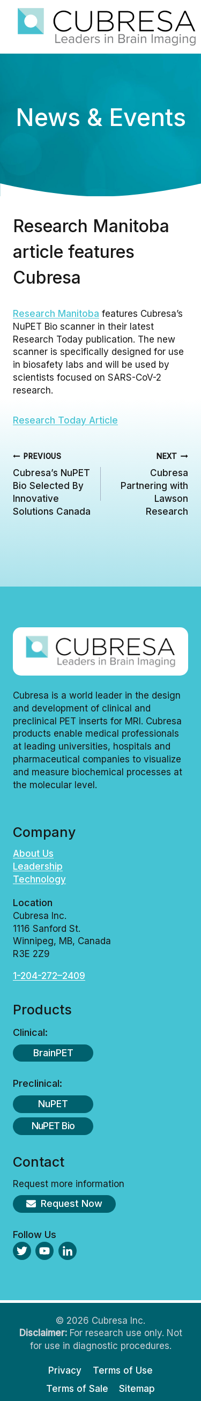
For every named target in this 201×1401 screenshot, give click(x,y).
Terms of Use (123, 1370)
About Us (33, 853)
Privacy (64, 1370)
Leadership (38, 866)
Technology (39, 879)
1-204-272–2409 (49, 975)
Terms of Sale (77, 1388)
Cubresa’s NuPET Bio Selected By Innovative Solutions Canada (52, 483)
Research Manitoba (56, 313)
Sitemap (137, 1388)
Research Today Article (65, 420)
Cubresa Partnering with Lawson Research (149, 483)
